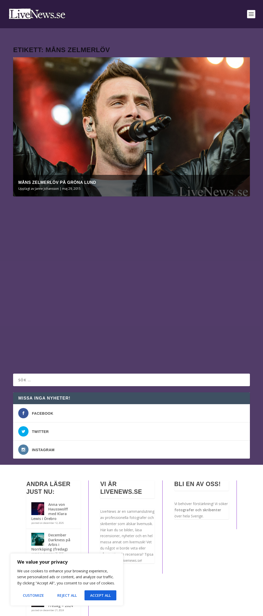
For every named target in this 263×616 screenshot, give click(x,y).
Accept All (100, 595)
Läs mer (28, 313)
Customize (33, 595)
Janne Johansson (47, 180)
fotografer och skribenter (197, 462)
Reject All (67, 595)
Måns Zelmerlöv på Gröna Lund (57, 174)
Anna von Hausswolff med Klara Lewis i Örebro (49, 464)
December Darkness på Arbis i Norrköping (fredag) (50, 495)
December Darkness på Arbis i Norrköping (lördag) (50, 525)
